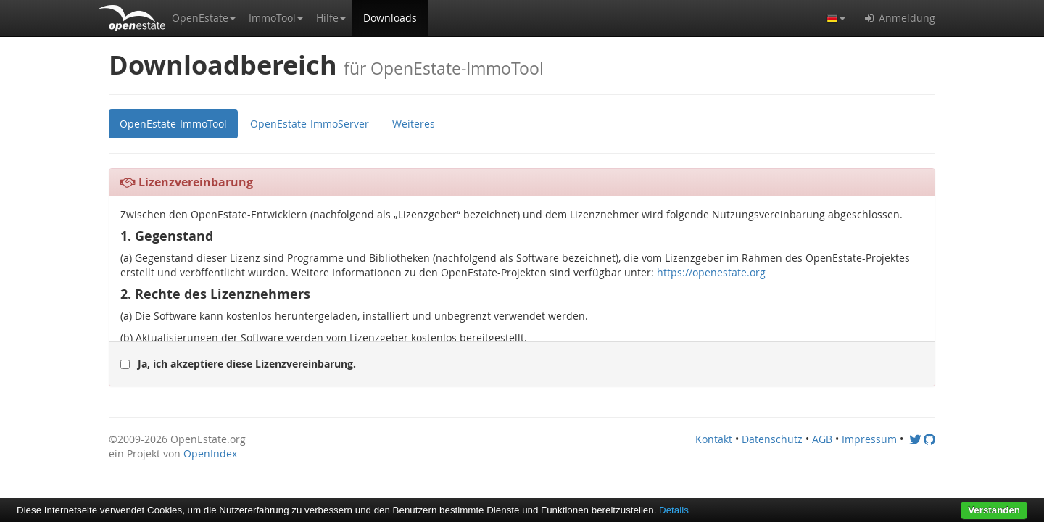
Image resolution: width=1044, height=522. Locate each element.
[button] (203, 18)
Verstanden (994, 510)
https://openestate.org (711, 272)
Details (674, 510)
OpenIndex (210, 453)
